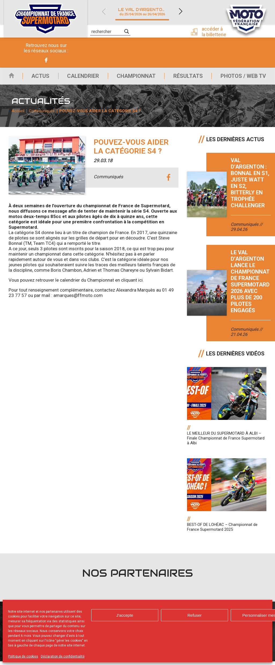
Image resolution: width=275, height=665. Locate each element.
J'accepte (124, 615)
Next (181, 11)
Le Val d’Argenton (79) (145, 11)
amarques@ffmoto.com (78, 299)
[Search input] (107, 31)
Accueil (9, 77)
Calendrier (80, 77)
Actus (37, 77)
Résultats (187, 77)
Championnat (134, 77)
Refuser (195, 615)
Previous (104, 11)
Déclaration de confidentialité (63, 656)
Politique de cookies (23, 656)
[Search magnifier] (126, 31)
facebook (168, 181)
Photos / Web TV (243, 77)
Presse (169, 31)
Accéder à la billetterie (215, 31)
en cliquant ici (129, 283)
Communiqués (42, 114)
